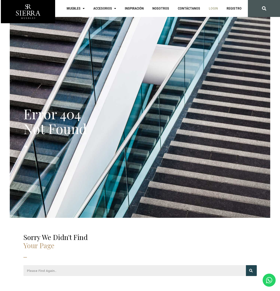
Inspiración (134, 8)
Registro (234, 8)
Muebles (76, 8)
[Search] (251, 270)
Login (213, 8)
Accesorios (104, 8)
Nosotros (160, 8)
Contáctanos (189, 8)
